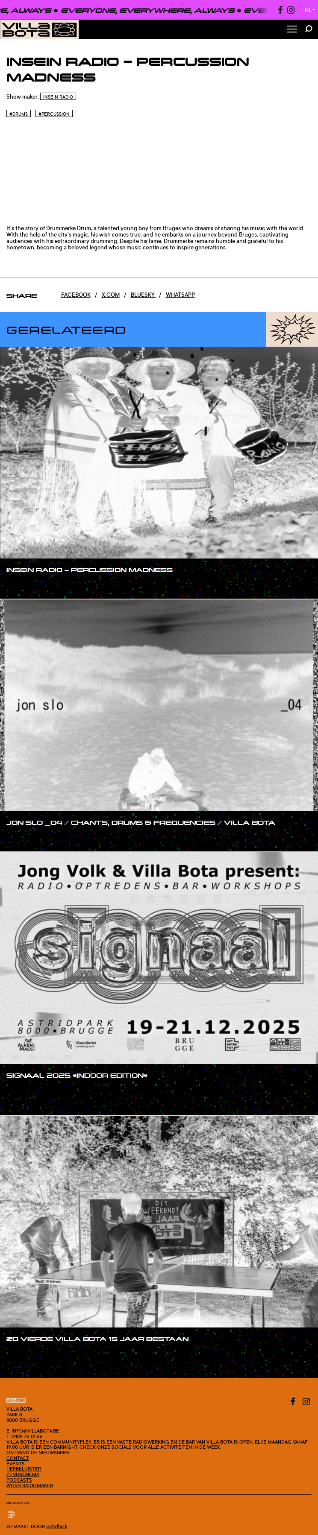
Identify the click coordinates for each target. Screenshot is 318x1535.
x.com (111, 294)
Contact (17, 1458)
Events (15, 1463)
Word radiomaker (29, 1485)
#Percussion (54, 114)
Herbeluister (23, 1468)
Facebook (76, 294)
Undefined (56, 1526)
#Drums (18, 114)
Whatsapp (180, 294)
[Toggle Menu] (292, 29)
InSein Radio (58, 97)
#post (23, 1092)
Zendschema (22, 1474)
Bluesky (143, 294)
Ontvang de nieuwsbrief (38, 1452)
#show (24, 586)
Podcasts (19, 1480)
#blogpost (29, 1102)
